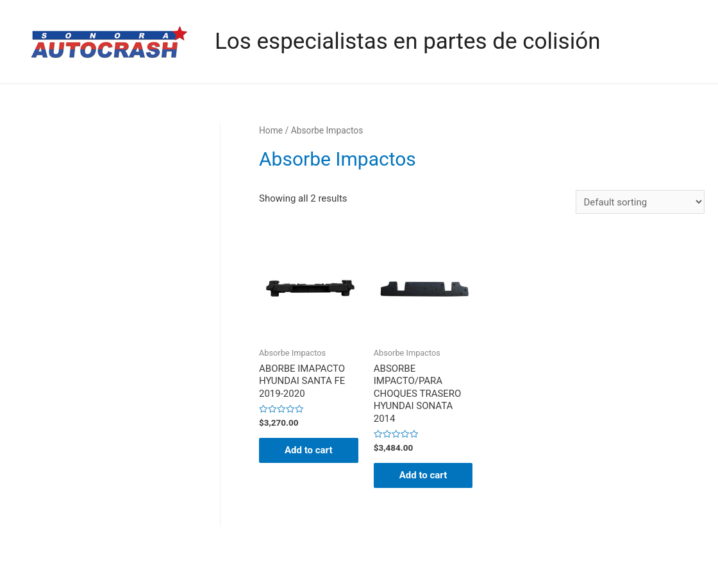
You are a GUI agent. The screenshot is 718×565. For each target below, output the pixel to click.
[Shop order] (640, 202)
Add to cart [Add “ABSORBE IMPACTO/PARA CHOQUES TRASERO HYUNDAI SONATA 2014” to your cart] (423, 475)
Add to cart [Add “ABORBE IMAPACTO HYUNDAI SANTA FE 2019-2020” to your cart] (309, 450)
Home (271, 130)
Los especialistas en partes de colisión (407, 41)
